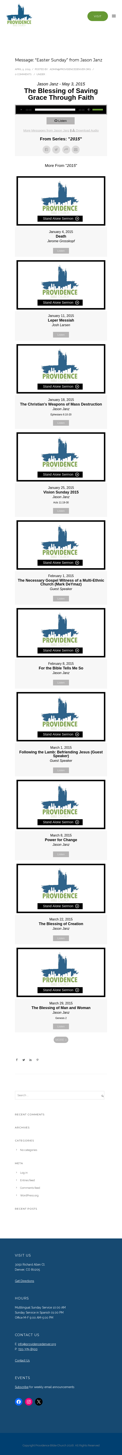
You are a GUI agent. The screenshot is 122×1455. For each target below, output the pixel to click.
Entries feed (27, 1180)
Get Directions (24, 1281)
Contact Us (22, 1360)
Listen (62, 120)
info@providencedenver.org (37, 1344)
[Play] (21, 110)
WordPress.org (29, 1195)
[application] (61, 109)
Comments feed (30, 1187)
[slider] (55, 110)
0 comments (23, 74)
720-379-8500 (28, 1349)
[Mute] (89, 110)
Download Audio (87, 130)
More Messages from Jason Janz (46, 130)
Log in (24, 1172)
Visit (97, 16)
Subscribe (22, 1387)
